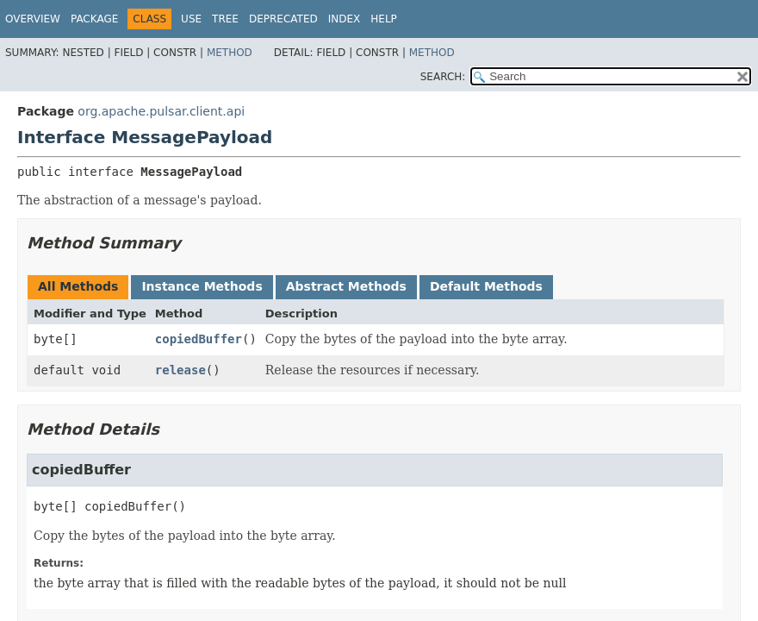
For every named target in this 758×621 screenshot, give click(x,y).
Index (344, 19)
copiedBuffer (198, 339)
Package (94, 19)
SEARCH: (443, 77)
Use (191, 19)
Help (383, 19)
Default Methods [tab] (486, 286)
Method (229, 53)
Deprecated (283, 19)
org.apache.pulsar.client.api (161, 111)
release (180, 370)
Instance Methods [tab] (201, 286)
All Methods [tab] (78, 286)
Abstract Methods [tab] (346, 286)
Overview (32, 19)
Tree (225, 19)
